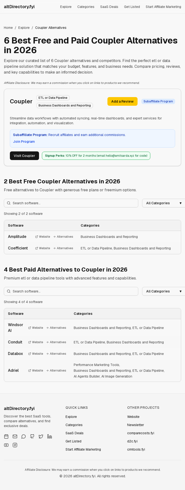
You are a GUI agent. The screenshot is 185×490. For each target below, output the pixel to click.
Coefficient (18, 248)
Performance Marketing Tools (96, 365)
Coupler (21, 101)
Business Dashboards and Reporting (109, 237)
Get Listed (132, 7)
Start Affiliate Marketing (163, 7)
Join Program (24, 141)
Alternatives (63, 237)
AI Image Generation (116, 376)
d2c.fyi (132, 441)
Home (8, 27)
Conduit (15, 342)
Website (42, 237)
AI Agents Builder (87, 376)
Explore (66, 7)
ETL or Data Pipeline (96, 248)
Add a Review (122, 101)
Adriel (13, 370)
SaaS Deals (109, 7)
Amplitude (17, 236)
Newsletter (135, 425)
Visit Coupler (24, 156)
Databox (15, 353)
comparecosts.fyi (140, 433)
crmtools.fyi (136, 449)
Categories (85, 7)
